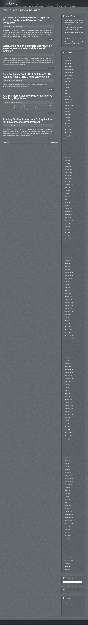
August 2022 (68, 187)
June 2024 (67, 120)
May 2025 (67, 90)
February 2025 (68, 99)
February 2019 (68, 296)
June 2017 (67, 354)
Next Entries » (54, 142)
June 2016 (67, 387)
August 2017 (68, 348)
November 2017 (69, 339)
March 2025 (68, 96)
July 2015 (67, 420)
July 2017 (67, 351)
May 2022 (67, 196)
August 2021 (68, 223)
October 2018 (68, 308)
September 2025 (69, 78)
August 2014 (68, 454)
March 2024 (68, 129)
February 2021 (68, 242)
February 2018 (68, 329)
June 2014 (67, 460)
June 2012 (67, 532)
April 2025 (67, 93)
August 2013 (68, 490)
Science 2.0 (72, 6)
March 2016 (68, 396)
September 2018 (69, 311)
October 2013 (68, 484)
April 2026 (67, 57)
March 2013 (68, 505)
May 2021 (67, 232)
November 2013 (69, 481)
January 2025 (68, 102)
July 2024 (67, 117)
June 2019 (67, 284)
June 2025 (67, 87)
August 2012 (68, 526)
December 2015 (69, 405)
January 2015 (68, 439)
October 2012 (68, 520)
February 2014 (68, 472)
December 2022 (69, 175)
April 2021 (67, 236)
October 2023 (68, 145)
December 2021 (69, 211)
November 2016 (69, 372)
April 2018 (67, 323)
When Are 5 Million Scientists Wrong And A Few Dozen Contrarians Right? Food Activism (27, 48)
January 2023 (68, 172)
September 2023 (69, 148)
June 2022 (67, 193)
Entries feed (68, 606)
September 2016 (69, 378)
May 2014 (67, 463)
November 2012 (69, 517)
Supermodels (49, 6)
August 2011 (68, 563)
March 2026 (68, 60)
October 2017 (68, 342)
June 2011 (67, 569)
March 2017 (68, 363)
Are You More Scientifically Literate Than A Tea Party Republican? (27, 97)
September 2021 (69, 220)
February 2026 (68, 63)
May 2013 (67, 499)
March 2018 (68, 326)
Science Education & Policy (36, 6)
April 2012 (67, 539)
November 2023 (69, 142)
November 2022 (69, 178)
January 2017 (68, 366)
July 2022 (67, 190)
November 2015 (69, 408)
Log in (66, 603)
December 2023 (69, 139)
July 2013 (67, 493)
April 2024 (67, 126)
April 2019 (67, 290)
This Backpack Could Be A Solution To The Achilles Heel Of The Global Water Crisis (27, 75)
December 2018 (69, 302)
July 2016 (67, 384)
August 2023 (68, 151)
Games (18, 4)
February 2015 (68, 436)
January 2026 (68, 66)
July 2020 (67, 263)
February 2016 (68, 399)
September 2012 (69, 523)
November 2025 (69, 72)
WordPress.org (68, 612)
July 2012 (67, 529)
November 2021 (69, 214)
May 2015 (67, 426)
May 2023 (67, 160)
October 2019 (68, 278)
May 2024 (67, 123)
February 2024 (68, 133)
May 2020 (67, 269)
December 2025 (69, 69)
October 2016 (68, 375)
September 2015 (69, 414)
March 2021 (68, 239)
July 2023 (67, 154)
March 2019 (68, 293)
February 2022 (68, 205)
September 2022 (69, 184)
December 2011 (69, 551)
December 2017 (69, 336)
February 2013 (68, 508)
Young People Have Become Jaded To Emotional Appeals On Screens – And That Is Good (74, 22)
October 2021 (68, 217)
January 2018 (68, 332)
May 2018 (67, 320)
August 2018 (68, 314)
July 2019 (67, 281)
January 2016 (68, 402)
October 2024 (68, 108)
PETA (72, 4)
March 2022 (68, 202)
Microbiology (55, 4)
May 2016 (67, 390)
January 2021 (68, 245)
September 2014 (69, 451)
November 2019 (69, 275)
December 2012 (69, 514)
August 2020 (68, 260)
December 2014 (69, 442)
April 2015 (67, 429)
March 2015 (68, 432)
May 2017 (67, 357)
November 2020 (69, 251)
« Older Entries (6, 142)
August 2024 (68, 114)
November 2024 (69, 105)
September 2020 (69, 257)
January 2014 (68, 475)
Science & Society (21, 6)
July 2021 (67, 226)
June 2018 (67, 317)
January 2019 (68, 299)
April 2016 (67, 393)
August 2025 (68, 81)
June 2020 (67, 266)
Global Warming (45, 4)
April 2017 (67, 360)
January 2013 (68, 511)
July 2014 (67, 457)
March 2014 (68, 469)
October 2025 (68, 75)
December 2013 (69, 478)
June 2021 (67, 229)
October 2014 (68, 448)
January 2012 (68, 548)
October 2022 (68, 181)
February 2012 (68, 545)
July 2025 (67, 84)
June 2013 (67, 496)
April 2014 (67, 466)
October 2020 (68, 254)
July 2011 (67, 566)
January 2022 (68, 208)
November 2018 (69, 305)
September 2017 (69, 345)
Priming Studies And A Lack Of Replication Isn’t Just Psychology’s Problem (27, 120)
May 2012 (67, 536)
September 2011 (69, 560)
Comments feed (69, 609)
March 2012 (68, 542)
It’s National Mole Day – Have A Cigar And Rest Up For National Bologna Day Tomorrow (26, 20)
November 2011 (69, 554)
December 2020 (69, 248)
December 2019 (69, 272)
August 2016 (68, 381)
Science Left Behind (61, 6)
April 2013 (67, 502)
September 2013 (69, 487)
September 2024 (69, 111)
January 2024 (68, 136)
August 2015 (68, 417)
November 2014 (69, 445)
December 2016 (69, 369)
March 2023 (68, 166)
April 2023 (67, 163)
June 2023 (67, 157)
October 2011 (68, 557)
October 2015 (68, 411)
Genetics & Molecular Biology (30, 4)
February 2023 (68, 169)
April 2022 (67, 199)
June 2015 (67, 423)
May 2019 (67, 287)
